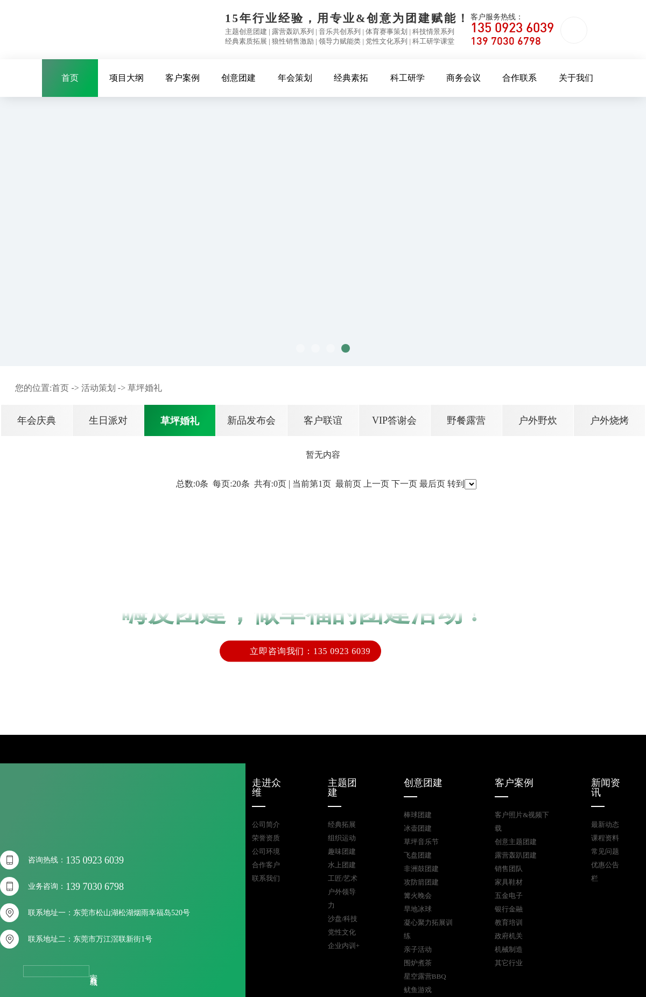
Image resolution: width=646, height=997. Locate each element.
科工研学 (407, 77)
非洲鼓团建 (421, 869)
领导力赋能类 (340, 41)
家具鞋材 (509, 882)
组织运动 (342, 838)
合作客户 (266, 865)
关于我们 (576, 77)
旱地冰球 (418, 909)
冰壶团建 (418, 828)
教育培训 (509, 922)
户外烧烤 (609, 420)
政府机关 (509, 936)
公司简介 (266, 824)
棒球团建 (418, 815)
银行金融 (509, 909)
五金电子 (509, 895)
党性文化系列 (387, 41)
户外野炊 (537, 420)
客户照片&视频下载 (522, 821)
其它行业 (509, 963)
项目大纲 (126, 77)
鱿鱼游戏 (418, 990)
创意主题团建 (516, 842)
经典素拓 (351, 77)
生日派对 (108, 420)
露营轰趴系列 (293, 31)
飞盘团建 (418, 855)
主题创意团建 (246, 31)
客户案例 (182, 77)
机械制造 (509, 949)
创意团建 (238, 77)
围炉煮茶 (418, 963)
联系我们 (266, 878)
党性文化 (342, 932)
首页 (70, 77)
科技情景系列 (433, 31)
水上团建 (342, 865)
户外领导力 (342, 898)
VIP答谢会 (394, 420)
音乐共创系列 (340, 31)
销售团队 (509, 869)
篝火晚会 (418, 895)
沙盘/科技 (343, 919)
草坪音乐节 (421, 842)
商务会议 (463, 77)
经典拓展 (342, 824)
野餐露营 (466, 420)
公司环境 (266, 851)
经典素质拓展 (246, 41)
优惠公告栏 (605, 871)
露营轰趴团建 (516, 855)
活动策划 (98, 387)
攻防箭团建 (421, 882)
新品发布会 (251, 420)
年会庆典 (36, 420)
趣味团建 (342, 851)
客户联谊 (323, 420)
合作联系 (519, 77)
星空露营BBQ (425, 976)
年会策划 (295, 77)
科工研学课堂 (433, 41)
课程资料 (605, 838)
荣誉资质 (266, 838)
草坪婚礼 (145, 387)
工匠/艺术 (343, 878)
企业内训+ (344, 946)
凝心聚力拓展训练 (428, 929)
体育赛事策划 (387, 31)
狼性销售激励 (293, 41)
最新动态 (605, 824)
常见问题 (605, 851)
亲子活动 (418, 949)
